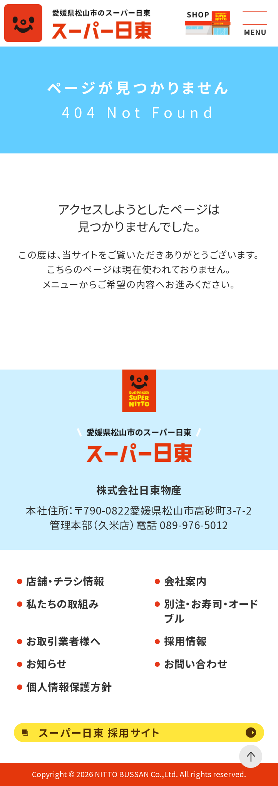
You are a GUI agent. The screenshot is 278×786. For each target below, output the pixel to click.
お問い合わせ (195, 663)
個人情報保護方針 (69, 686)
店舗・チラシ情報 (65, 580)
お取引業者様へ (63, 640)
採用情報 (185, 640)
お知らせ (46, 663)
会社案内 (185, 580)
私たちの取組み (62, 603)
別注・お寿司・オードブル (211, 611)
